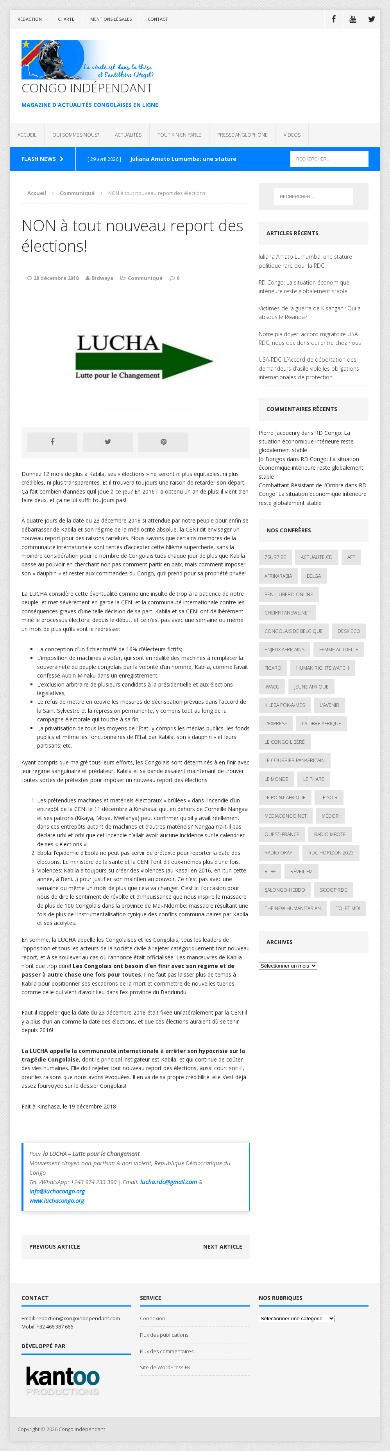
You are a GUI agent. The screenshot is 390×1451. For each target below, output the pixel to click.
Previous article (54, 1246)
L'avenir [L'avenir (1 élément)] (329, 705)
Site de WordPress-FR (165, 1367)
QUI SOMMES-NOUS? (75, 135)
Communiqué (145, 277)
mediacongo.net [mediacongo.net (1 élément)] (286, 816)
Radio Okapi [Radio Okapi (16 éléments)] (279, 852)
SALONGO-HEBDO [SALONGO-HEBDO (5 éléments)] (285, 890)
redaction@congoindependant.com (78, 1318)
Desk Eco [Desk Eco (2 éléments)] (349, 631)
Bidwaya (102, 277)
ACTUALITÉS (128, 135)
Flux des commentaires (166, 1351)
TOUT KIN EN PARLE (179, 135)
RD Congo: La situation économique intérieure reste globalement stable (304, 287)
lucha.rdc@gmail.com (168, 1182)
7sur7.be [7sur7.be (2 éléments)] (275, 557)
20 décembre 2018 (56, 277)
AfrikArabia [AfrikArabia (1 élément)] (278, 576)
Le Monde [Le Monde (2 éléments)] (276, 779)
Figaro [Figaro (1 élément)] (273, 668)
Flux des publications (164, 1334)
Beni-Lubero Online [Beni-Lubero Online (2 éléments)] (289, 594)
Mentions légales (111, 19)
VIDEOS (292, 135)
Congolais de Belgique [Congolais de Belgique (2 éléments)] (294, 631)
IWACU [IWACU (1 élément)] (272, 686)
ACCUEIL (27, 135)
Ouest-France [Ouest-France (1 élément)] (282, 834)
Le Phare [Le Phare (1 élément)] (313, 779)
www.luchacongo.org (56, 1200)
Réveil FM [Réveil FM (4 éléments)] (301, 871)
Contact (158, 19)
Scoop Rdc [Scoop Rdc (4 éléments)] (333, 890)
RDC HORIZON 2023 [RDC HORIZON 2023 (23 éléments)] (331, 852)
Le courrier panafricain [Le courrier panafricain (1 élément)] (295, 760)
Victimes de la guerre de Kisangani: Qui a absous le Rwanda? (310, 313)
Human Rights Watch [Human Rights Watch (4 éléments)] (322, 668)
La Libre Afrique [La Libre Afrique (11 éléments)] (321, 723)
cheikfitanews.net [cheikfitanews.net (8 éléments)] (287, 612)
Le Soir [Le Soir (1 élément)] (329, 797)
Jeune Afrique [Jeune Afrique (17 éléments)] (311, 686)
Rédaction (30, 19)
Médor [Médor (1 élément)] (330, 816)
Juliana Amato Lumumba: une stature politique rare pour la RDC (305, 261)
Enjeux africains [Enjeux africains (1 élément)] (284, 649)
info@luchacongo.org (57, 1191)
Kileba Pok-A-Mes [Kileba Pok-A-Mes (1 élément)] (285, 705)
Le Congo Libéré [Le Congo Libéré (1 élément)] (285, 742)
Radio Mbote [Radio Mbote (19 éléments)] (330, 834)
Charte (66, 19)
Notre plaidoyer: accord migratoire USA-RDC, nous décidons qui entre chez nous (310, 338)
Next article (222, 1246)
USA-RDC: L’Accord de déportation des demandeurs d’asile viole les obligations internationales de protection (309, 368)
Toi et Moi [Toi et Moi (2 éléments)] (348, 908)
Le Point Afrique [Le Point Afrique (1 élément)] (285, 797)
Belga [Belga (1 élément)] (314, 576)
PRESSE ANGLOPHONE (242, 135)
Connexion (152, 1318)
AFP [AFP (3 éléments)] (351, 557)
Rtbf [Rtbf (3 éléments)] (270, 871)
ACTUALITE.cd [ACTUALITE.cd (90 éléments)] (317, 557)
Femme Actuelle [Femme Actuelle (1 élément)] (338, 649)
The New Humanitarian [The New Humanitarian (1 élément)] (293, 908)
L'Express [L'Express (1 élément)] (276, 723)
